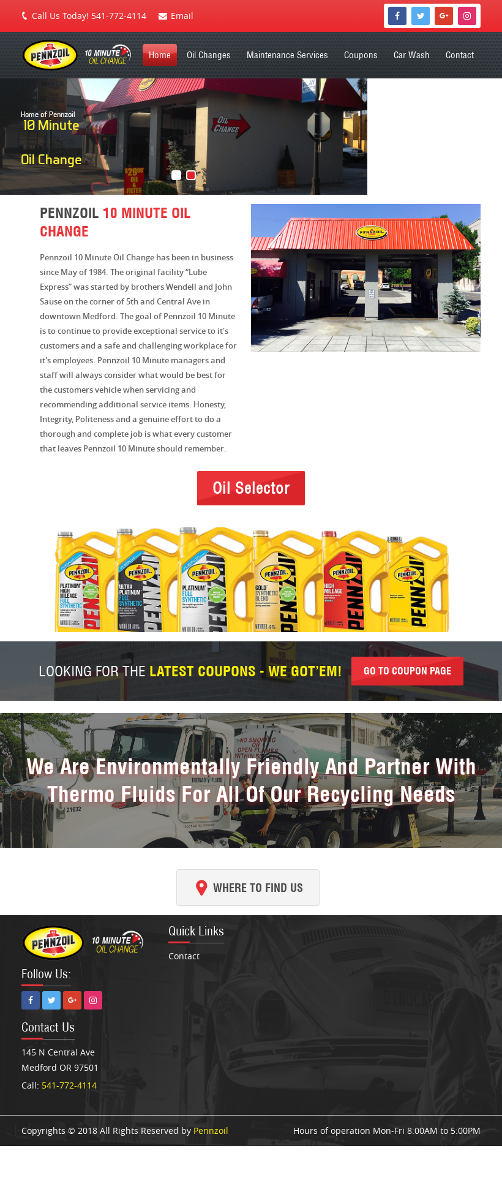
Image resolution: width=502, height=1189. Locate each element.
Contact (460, 55)
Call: (59, 1085)
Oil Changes (209, 55)
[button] (176, 175)
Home (160, 55)
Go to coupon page (407, 671)
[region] (251, 136)
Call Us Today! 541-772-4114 (89, 15)
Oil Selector (251, 487)
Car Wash (412, 55)
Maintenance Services (287, 55)
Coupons (361, 55)
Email (182, 15)
